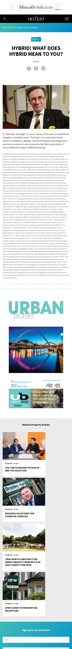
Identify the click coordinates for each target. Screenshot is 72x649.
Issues (36, 609)
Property (12, 27)
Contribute (36, 618)
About (36, 600)
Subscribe (36, 613)
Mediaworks (23, 646)
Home (5, 27)
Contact (36, 622)
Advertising (36, 604)
